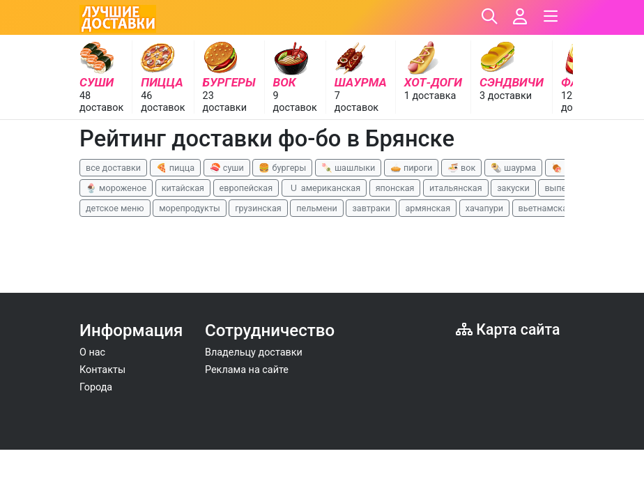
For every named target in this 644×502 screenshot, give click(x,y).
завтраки (371, 208)
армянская (427, 208)
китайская (183, 188)
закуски (513, 188)
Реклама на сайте (247, 370)
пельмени (316, 208)
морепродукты (189, 208)
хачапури (484, 208)
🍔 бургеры (282, 167)
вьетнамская (545, 208)
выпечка (562, 188)
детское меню (115, 208)
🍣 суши (227, 167)
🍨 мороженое (116, 188)
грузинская (258, 208)
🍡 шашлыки (348, 167)
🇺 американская (324, 188)
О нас (92, 352)
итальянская (455, 188)
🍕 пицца (175, 167)
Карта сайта (508, 329)
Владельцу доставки (253, 352)
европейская (246, 188)
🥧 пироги (411, 167)
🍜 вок (461, 167)
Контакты (102, 370)
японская (395, 188)
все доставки (113, 167)
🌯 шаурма (513, 167)
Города (95, 387)
